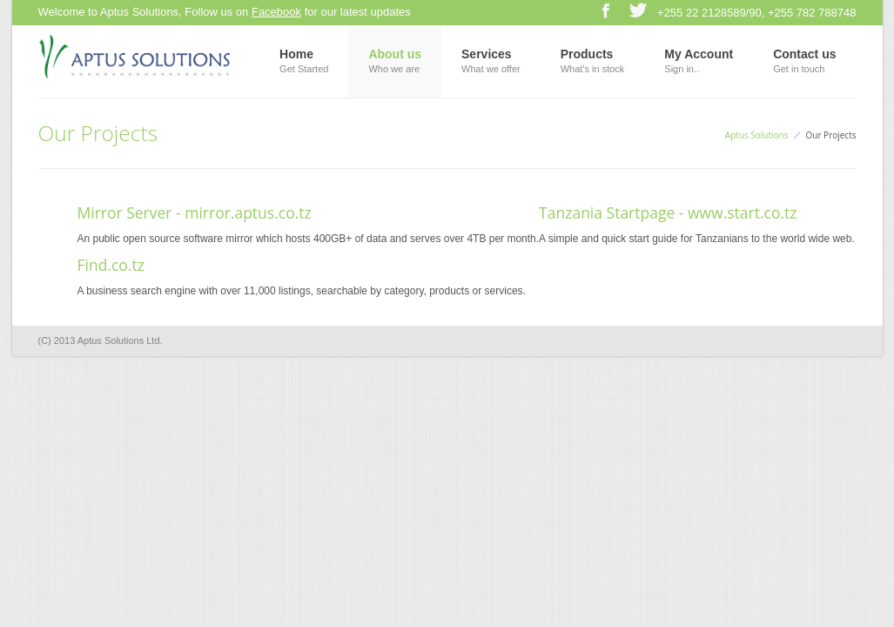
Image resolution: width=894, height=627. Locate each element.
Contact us (804, 62)
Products (593, 62)
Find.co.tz (111, 264)
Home (303, 62)
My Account (698, 62)
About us (394, 62)
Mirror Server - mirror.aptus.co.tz (194, 212)
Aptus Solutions (757, 135)
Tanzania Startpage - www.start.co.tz (668, 212)
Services (491, 62)
